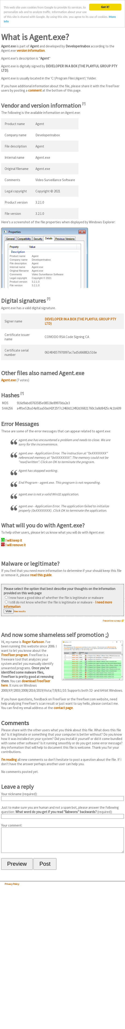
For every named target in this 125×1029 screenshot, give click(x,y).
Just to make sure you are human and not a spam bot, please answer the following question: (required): (62, 812)
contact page (63, 708)
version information (31, 50)
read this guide (41, 575)
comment (35, 90)
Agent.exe (8, 380)
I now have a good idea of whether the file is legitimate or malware (54, 597)
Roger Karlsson (33, 642)
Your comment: (62, 840)
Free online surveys (112, 621)
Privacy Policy (12, 888)
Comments (15, 723)
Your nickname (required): (62, 796)
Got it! (105, 7)
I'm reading (9, 759)
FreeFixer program (14, 655)
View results (20, 611)
